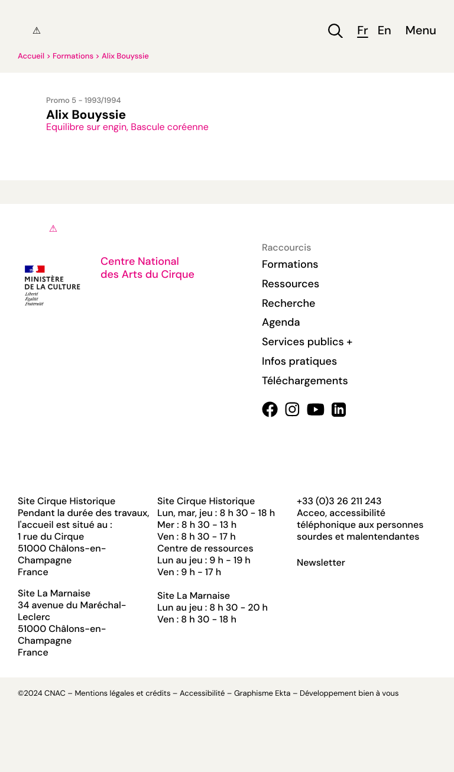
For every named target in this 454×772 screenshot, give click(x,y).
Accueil (31, 56)
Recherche (288, 303)
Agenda (281, 322)
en (384, 31)
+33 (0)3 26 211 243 (339, 501)
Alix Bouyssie (125, 56)
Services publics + (307, 342)
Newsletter (321, 563)
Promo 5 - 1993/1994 (83, 101)
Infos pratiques (299, 361)
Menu (421, 31)
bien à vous (378, 694)
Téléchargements (305, 381)
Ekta (282, 694)
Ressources (290, 284)
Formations (73, 56)
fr (362, 31)
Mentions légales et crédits (122, 694)
